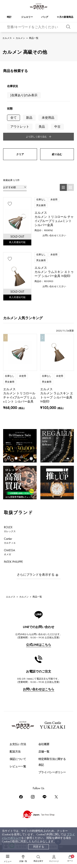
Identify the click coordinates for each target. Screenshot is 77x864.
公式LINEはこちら (38, 645)
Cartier (10, 540)
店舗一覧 (43, 751)
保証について (18, 759)
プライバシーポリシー (52, 772)
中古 (57, 126)
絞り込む (57, 154)
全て (13, 117)
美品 (42, 126)
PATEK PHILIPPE (15, 563)
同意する (38, 846)
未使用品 (48, 117)
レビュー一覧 (18, 766)
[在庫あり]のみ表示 (23, 95)
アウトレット (19, 126)
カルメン (20, 38)
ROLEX (10, 529)
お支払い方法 (18, 744)
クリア (20, 154)
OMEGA (9, 552)
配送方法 (15, 751)
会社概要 (43, 744)
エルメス (7, 38)
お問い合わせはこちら (38, 689)
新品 (29, 117)
